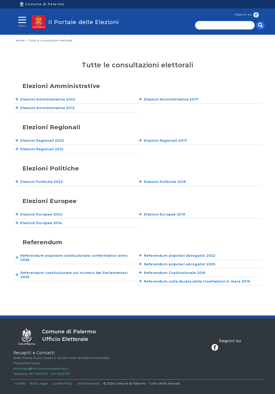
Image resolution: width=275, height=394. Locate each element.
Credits (20, 383)
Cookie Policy (62, 383)
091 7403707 (38, 374)
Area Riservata (88, 383)
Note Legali (39, 383)
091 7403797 (60, 374)
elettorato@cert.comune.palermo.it (40, 368)
